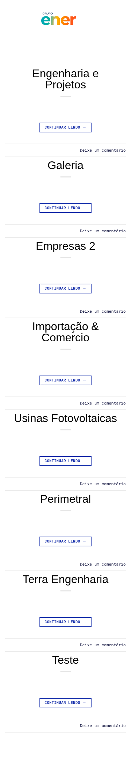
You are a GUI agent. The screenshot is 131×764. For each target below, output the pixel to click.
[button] (19, 19)
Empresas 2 (65, 246)
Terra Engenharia (65, 579)
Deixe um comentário (103, 150)
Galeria (65, 165)
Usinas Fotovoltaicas (65, 418)
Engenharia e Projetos (65, 79)
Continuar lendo (66, 127)
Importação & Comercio (65, 332)
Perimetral (65, 499)
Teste (65, 660)
